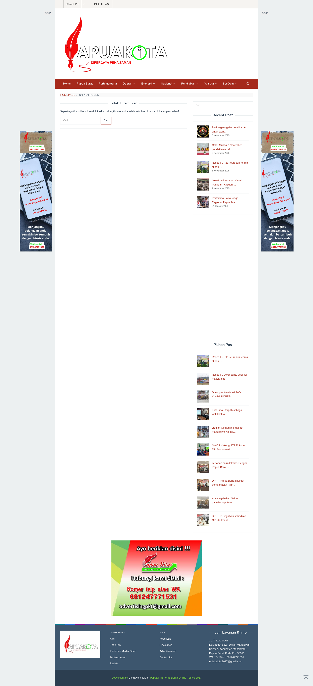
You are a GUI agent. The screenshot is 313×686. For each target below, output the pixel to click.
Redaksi (114, 663)
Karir (112, 638)
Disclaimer (166, 644)
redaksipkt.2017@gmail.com (225, 661)
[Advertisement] (36, 71)
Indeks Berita (117, 632)
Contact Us (166, 657)
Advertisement (168, 651)
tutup (48, 12)
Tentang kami (117, 657)
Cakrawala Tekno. (139, 677)
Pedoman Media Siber (123, 651)
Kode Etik (115, 644)
